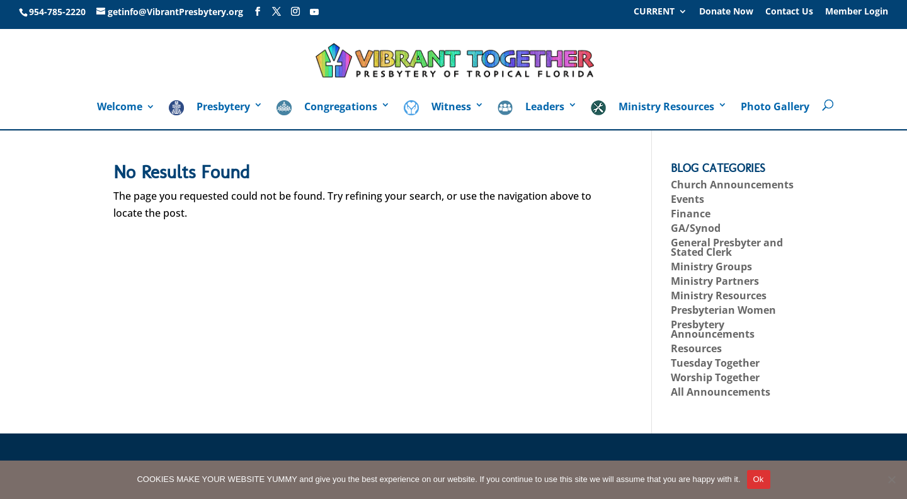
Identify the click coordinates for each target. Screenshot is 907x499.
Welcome (119, 107)
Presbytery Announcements (713, 329)
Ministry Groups (711, 266)
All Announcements (720, 392)
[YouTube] (314, 12)
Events (687, 199)
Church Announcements (732, 185)
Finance (690, 214)
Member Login (856, 12)
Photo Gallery (775, 107)
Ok (758, 479)
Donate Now (726, 12)
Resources (696, 348)
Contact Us (789, 12)
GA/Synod (696, 228)
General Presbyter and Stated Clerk (727, 247)
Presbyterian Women (723, 310)
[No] (891, 479)
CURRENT (654, 12)
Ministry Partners (715, 281)
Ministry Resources (719, 295)
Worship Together (715, 377)
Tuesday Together (715, 363)
